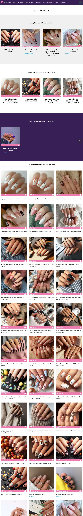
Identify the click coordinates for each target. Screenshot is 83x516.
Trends (56, 2)
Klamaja (67, 53)
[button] (3, 43)
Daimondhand (59, 496)
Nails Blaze (4, 166)
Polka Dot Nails (17, 166)
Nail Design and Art (10, 166)
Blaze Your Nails (29, 2)
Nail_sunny (5, 152)
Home (14, 2)
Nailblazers (63, 2)
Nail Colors (37, 2)
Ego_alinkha (31, 496)
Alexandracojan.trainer (28, 53)
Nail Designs (20, 2)
